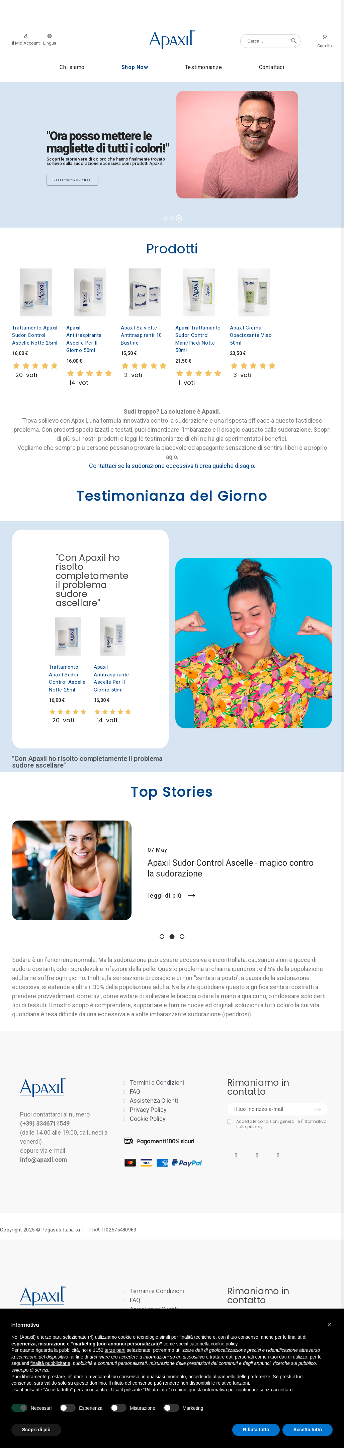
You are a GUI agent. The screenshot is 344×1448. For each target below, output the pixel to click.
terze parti (115, 1350)
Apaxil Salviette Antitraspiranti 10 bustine (141, 335)
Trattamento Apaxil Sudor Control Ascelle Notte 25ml (35, 335)
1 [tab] (162, 936)
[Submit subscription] (317, 1109)
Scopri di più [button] (36, 1429)
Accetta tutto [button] (307, 1429)
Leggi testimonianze (72, 180)
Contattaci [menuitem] (271, 67)
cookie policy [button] (224, 1343)
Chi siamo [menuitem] (72, 67)
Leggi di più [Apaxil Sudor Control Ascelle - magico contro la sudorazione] (171, 895)
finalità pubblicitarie (50, 1363)
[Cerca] (270, 41)
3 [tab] (182, 936)
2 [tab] (172, 936)
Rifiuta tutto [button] (256, 1429)
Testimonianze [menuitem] (203, 67)
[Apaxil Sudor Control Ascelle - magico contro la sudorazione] (72, 870)
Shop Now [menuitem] (134, 67)
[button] (329, 1324)
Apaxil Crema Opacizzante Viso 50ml (251, 335)
